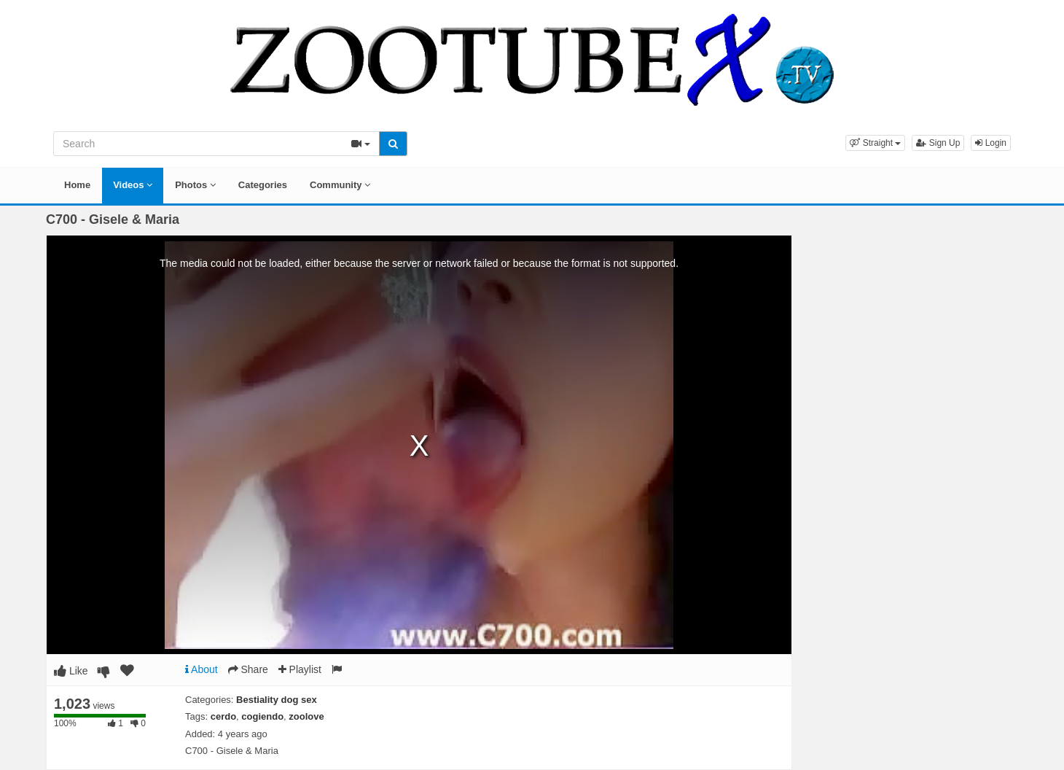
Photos (195, 184)
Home (77, 184)
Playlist (299, 669)
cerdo (223, 716)
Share (248, 669)
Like (71, 671)
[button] (875, 143)
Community (340, 184)
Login (990, 143)
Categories (262, 184)
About (201, 669)
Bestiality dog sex (276, 699)
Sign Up (938, 143)
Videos (132, 184)
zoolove (306, 716)
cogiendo (262, 716)
